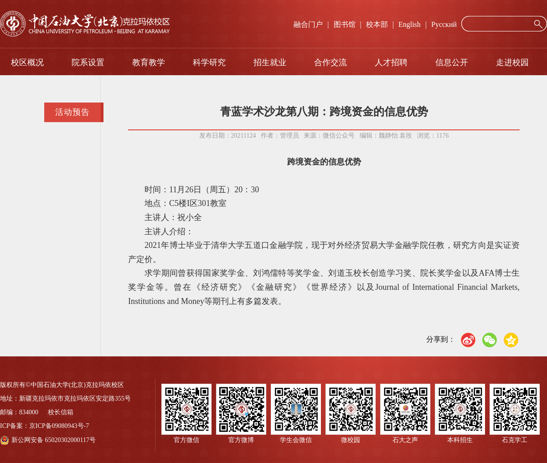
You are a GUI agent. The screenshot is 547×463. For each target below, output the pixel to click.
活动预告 (72, 112)
